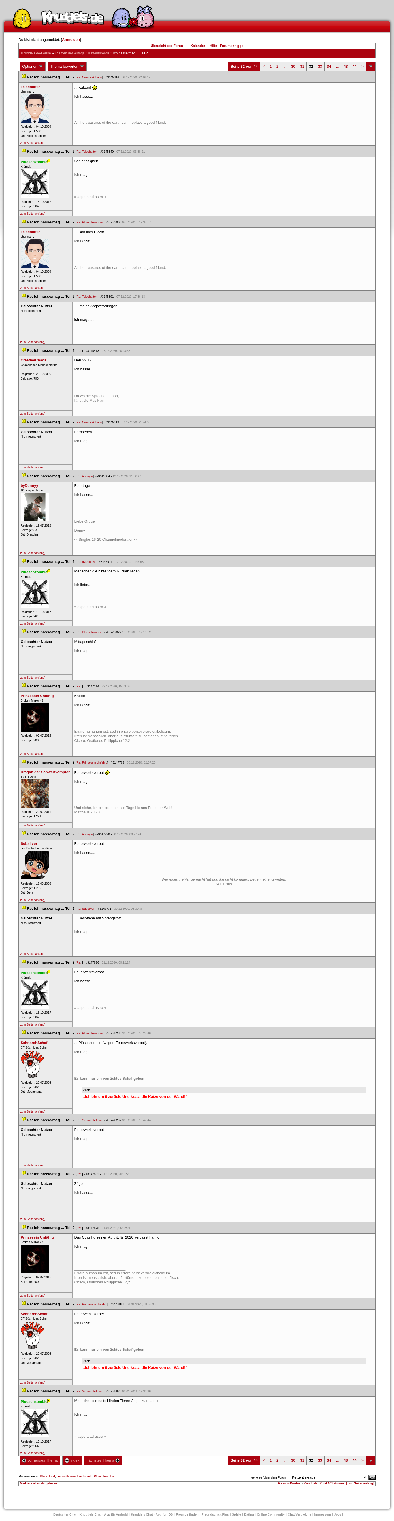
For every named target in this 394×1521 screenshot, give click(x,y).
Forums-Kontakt (289, 1483)
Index (72, 1460)
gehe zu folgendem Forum (268, 1477)
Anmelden (71, 39)
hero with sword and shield (74, 1476)
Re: (79, 350)
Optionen (32, 66)
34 (329, 66)
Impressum (322, 1514)
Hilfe (213, 46)
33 (320, 66)
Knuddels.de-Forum (36, 53)
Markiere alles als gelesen (38, 1483)
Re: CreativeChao (89, 77)
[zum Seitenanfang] (32, 142)
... (284, 66)
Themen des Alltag (69, 53)
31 (302, 66)
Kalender (197, 46)
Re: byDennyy (85, 561)
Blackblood (47, 1476)
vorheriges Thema (40, 1460)
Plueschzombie (104, 1476)
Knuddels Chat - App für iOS (152, 1514)
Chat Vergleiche (299, 1514)
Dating (249, 1514)
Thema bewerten (67, 66)
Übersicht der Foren (167, 46)
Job (337, 1514)
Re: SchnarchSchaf (89, 1120)
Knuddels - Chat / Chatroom (324, 1483)
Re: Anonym (84, 476)
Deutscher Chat (64, 1514)
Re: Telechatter (86, 151)
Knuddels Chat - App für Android (103, 1514)
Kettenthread (98, 53)
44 (355, 66)
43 (346, 66)
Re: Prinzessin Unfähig (91, 762)
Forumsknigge (232, 46)
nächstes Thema (103, 1460)
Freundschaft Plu (215, 1514)
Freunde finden (187, 1514)
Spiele (236, 1514)
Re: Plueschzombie (89, 222)
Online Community (271, 1514)
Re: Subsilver (85, 908)
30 (293, 66)
